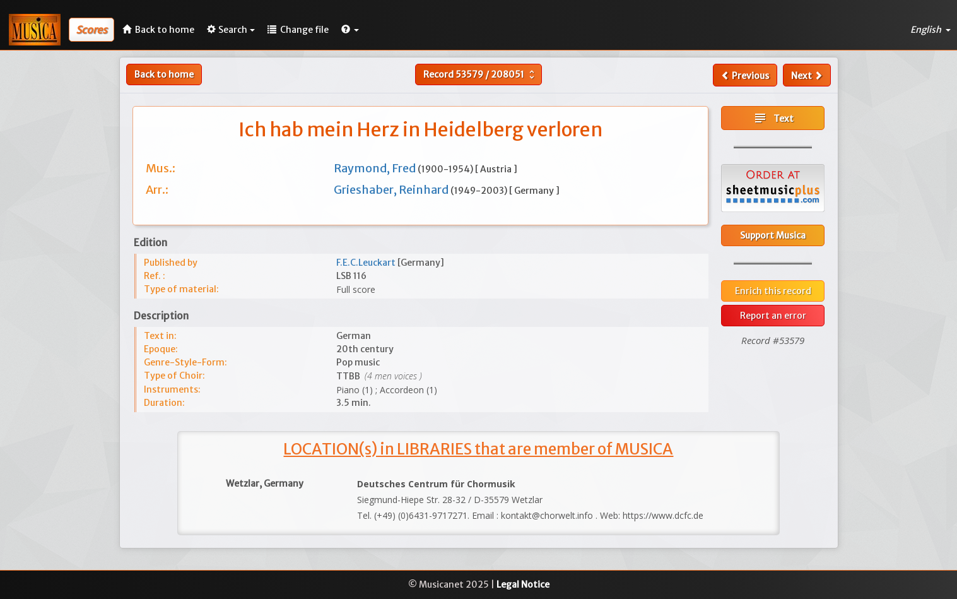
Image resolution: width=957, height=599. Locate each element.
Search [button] (231, 29)
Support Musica (773, 235)
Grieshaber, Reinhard (392, 189)
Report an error (773, 315)
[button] (350, 29)
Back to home (164, 74)
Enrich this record (773, 291)
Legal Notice (522, 584)
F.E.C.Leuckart (366, 262)
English (930, 29)
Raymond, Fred (376, 168)
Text (773, 118)
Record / (480, 74)
